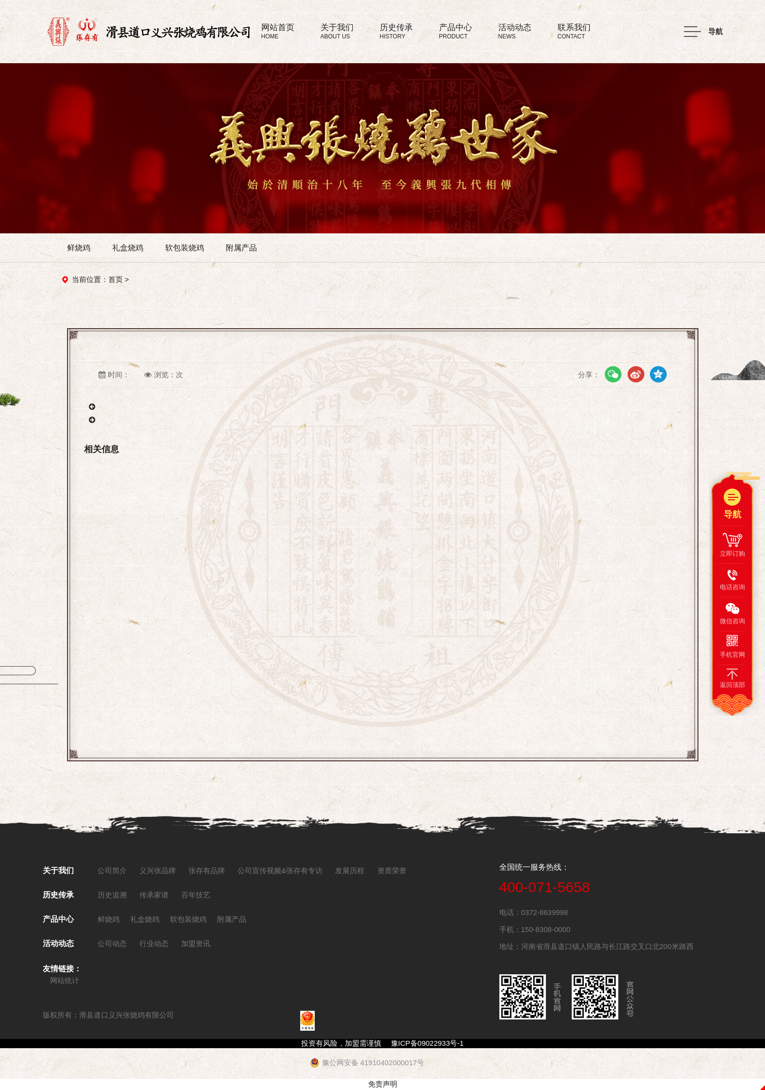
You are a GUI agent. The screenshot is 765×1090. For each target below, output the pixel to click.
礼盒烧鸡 (127, 248)
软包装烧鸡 (184, 248)
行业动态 (154, 943)
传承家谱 (154, 895)
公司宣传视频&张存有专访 (280, 870)
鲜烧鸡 (78, 248)
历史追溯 (112, 895)
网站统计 (64, 980)
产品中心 (58, 919)
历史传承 (58, 895)
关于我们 (58, 870)
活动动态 (58, 943)
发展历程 (349, 870)
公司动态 (112, 943)
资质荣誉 (392, 870)
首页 (115, 279)
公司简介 (112, 870)
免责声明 (382, 1084)
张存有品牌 (206, 870)
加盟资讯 (195, 943)
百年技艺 (195, 895)
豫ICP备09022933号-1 (427, 1043)
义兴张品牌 (157, 870)
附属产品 (241, 248)
